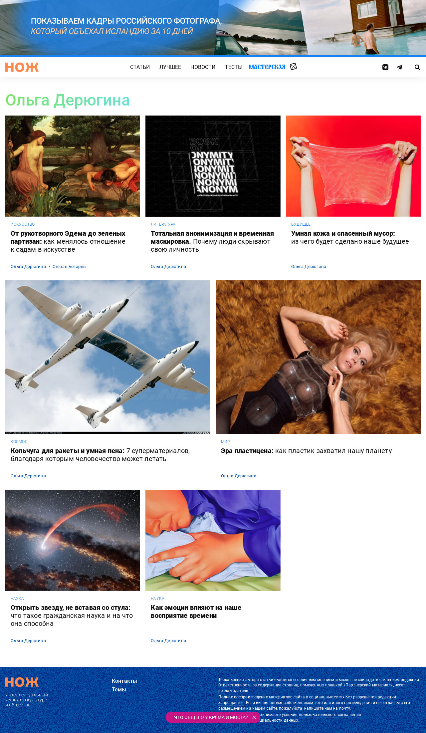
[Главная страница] (22, 67)
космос (19, 441)
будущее (301, 224)
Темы (119, 689)
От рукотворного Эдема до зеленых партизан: (68, 241)
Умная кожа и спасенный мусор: (350, 237)
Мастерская (267, 67)
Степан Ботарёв (69, 266)
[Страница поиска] (417, 67)
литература (163, 224)
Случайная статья (293, 67)
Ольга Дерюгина (28, 266)
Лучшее (170, 67)
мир (225, 441)
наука (17, 598)
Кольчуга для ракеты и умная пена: (100, 455)
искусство (23, 224)
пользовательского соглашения (330, 714)
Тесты (234, 67)
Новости (202, 67)
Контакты (124, 681)
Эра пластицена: (306, 451)
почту (344, 708)
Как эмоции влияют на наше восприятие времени (196, 611)
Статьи (140, 67)
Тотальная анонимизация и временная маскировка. (212, 241)
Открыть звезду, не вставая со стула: (72, 615)
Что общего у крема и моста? (211, 717)
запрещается (231, 702)
